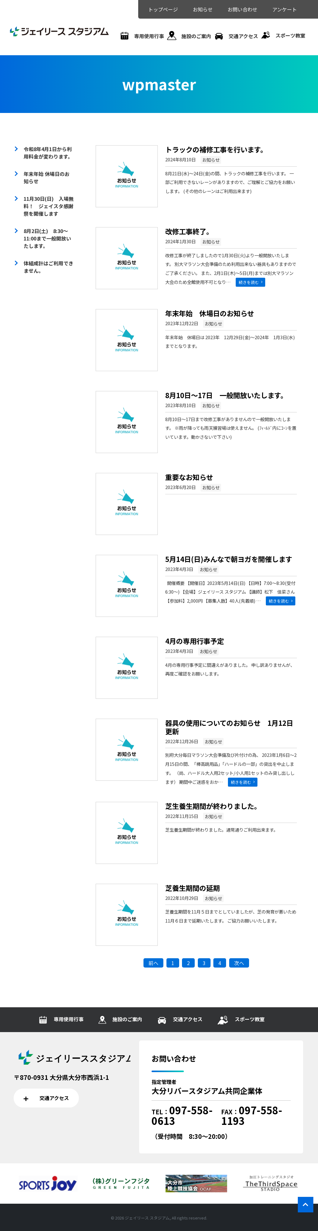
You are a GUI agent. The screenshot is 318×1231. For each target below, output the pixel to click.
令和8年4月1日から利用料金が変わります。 (48, 152)
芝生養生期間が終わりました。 (213, 806)
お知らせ (211, 159)
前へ (153, 963)
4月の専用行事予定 (194, 641)
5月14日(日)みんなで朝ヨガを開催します (228, 559)
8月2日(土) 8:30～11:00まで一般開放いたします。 (47, 238)
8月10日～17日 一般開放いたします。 (226, 395)
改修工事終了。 (189, 231)
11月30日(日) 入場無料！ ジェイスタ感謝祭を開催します (49, 206)
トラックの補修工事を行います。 (216, 149)
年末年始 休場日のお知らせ (209, 313)
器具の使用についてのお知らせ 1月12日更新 (229, 727)
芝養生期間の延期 (192, 888)
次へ (239, 963)
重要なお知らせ (189, 477)
